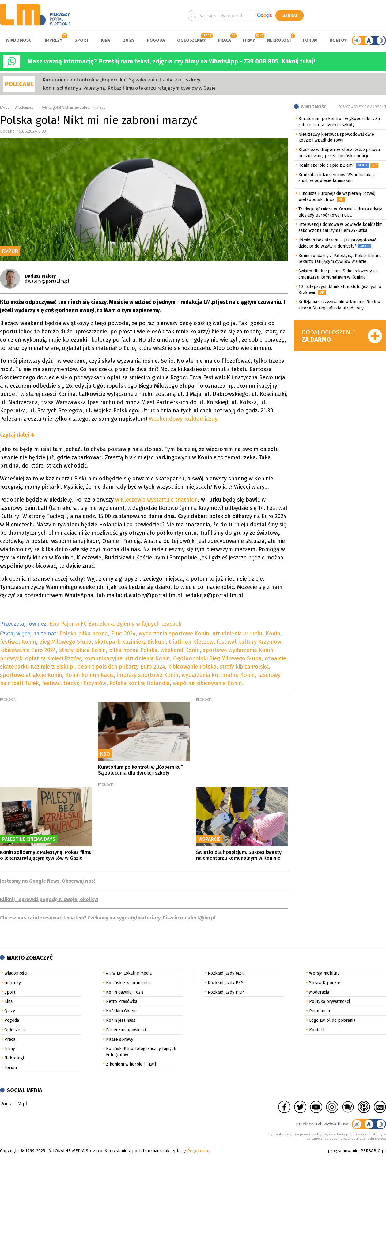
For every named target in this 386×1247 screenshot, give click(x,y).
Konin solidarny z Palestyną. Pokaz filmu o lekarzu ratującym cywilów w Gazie (129, 88)
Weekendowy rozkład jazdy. (184, 418)
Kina (105, 40)
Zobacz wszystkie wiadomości (362, 107)
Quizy (128, 40)
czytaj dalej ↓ (17, 434)
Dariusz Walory (40, 276)
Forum (310, 40)
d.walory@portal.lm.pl (47, 281)
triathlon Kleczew (191, 642)
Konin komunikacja (89, 675)
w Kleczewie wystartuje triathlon (156, 499)
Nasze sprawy (119, 1039)
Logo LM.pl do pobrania (332, 1020)
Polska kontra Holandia (139, 683)
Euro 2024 (123, 633)
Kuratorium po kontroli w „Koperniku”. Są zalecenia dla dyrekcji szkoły (121, 80)
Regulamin (319, 1011)
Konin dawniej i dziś (125, 992)
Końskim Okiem (121, 1011)
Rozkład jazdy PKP (226, 992)
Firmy (249, 40)
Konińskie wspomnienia (129, 982)
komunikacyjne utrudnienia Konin (127, 658)
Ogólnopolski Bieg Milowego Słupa (217, 658)
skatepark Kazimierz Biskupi (130, 642)
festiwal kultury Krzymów (249, 642)
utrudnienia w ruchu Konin (246, 633)
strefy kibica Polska (244, 666)
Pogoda (156, 40)
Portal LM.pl (13, 1104)
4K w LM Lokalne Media (129, 973)
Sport (81, 40)
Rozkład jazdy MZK (226, 973)
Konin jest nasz (120, 1020)
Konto (337, 40)
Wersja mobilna (324, 973)
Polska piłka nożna (83, 633)
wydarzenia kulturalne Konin (218, 675)
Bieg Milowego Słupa (65, 642)
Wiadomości (19, 40)
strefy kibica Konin (82, 650)
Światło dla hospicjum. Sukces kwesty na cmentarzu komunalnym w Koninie (239, 855)
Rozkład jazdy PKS (226, 982)
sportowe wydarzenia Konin (238, 650)
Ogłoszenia (190, 40)
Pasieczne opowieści (126, 1030)
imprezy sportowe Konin (148, 675)
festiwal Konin (18, 642)
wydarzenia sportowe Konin (174, 633)
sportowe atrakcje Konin (31, 675)
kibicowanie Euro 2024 (28, 650)
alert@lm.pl (201, 918)
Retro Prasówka (121, 1001)
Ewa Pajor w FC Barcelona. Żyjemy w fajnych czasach (115, 623)
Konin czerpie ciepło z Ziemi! (326, 165)
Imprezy (53, 40)
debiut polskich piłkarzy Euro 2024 (121, 666)
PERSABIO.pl (373, 1151)
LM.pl (4, 107)
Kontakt (316, 1030)
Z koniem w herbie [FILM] (131, 1064)
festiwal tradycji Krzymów (74, 683)
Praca (224, 40)
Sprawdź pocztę (324, 982)
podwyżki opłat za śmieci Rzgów (40, 658)
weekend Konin (180, 650)
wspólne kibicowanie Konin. (208, 683)
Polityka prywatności (329, 1001)
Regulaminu (198, 1151)
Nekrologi (279, 40)
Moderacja (319, 992)
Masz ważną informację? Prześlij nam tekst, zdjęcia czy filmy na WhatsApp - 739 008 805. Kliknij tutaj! (171, 61)
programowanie (343, 1151)
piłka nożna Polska (133, 650)
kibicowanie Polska (192, 666)
